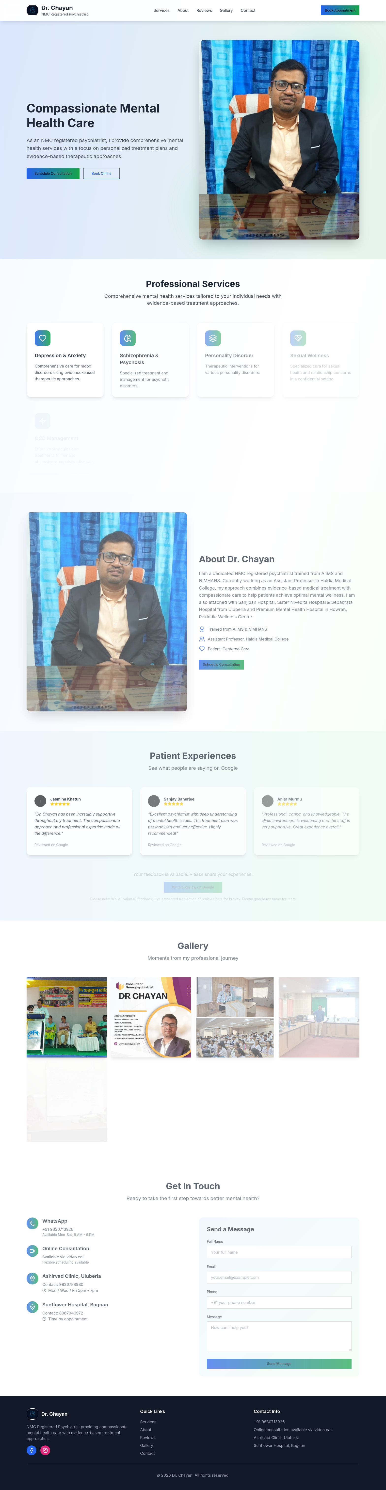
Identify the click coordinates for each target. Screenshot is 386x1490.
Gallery (226, 10)
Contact (248, 10)
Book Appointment (340, 10)
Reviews (204, 10)
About (183, 10)
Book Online (102, 173)
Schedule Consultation (53, 173)
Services (161, 10)
